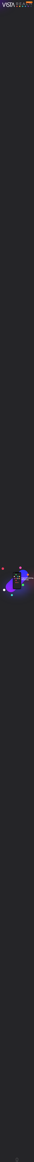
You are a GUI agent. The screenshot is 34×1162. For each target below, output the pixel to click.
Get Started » (29, 2)
